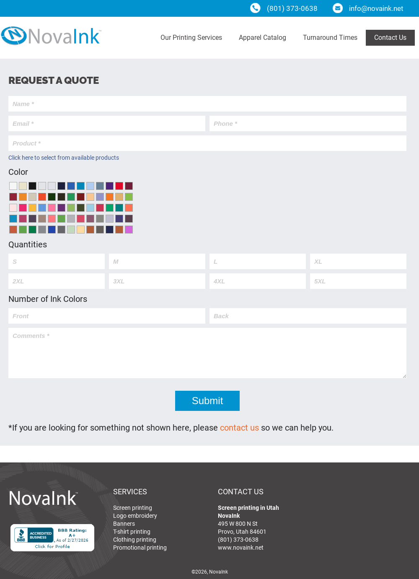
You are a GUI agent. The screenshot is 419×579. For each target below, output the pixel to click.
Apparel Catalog (262, 37)
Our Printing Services (191, 37)
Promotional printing (140, 547)
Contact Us (390, 37)
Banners (124, 523)
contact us (239, 427)
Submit (207, 400)
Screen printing (132, 507)
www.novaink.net (241, 547)
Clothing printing (134, 539)
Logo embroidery (135, 515)
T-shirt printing (131, 531)
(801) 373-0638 (238, 539)
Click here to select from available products (63, 157)
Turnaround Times (330, 37)
